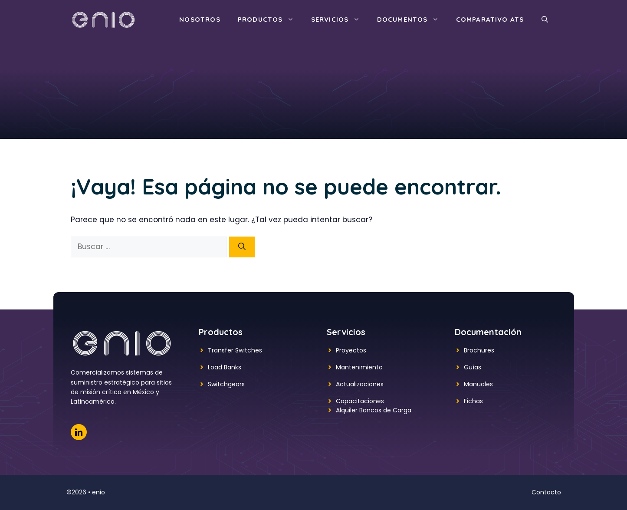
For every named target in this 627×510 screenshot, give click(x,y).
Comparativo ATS (490, 19)
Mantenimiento (359, 367)
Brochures (479, 350)
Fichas (473, 401)
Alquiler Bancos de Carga (373, 410)
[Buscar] (242, 247)
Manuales (478, 384)
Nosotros (199, 19)
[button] (545, 19)
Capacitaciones (360, 401)
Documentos (412, 19)
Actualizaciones (360, 384)
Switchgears (226, 384)
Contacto (546, 492)
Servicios (339, 19)
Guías (472, 367)
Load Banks (224, 367)
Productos (270, 19)
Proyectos (351, 350)
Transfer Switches (235, 350)
